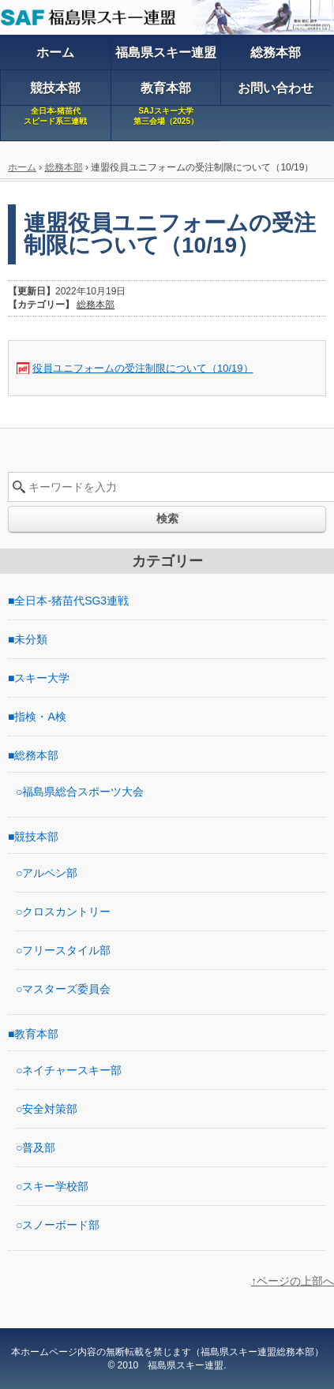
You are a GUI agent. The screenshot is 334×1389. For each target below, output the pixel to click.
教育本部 (36, 1034)
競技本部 (36, 836)
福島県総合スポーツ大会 (83, 791)
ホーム (22, 167)
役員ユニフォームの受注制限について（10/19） (142, 368)
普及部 (38, 1147)
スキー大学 (41, 678)
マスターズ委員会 (66, 989)
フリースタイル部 (66, 950)
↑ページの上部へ (292, 1281)
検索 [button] (167, 518)
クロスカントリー (66, 911)
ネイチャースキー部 (72, 1070)
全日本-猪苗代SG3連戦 (71, 600)
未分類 (30, 639)
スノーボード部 (60, 1225)
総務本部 (64, 167)
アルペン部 (49, 873)
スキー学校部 (55, 1186)
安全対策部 (49, 1109)
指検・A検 (40, 716)
